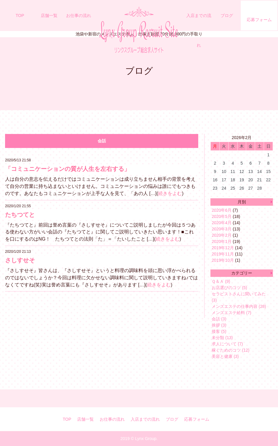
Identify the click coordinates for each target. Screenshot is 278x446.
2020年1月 (222, 241)
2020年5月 (222, 216)
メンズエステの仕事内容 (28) (239, 306)
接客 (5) (219, 331)
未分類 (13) (222, 337)
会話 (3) (219, 318)
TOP (20, 15)
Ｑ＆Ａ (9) (221, 281)
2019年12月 (223, 247)
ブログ (227, 15)
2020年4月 (222, 222)
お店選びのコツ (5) (229, 287)
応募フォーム (259, 19)
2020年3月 (222, 229)
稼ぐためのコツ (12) (230, 350)
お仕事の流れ (78, 15)
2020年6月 (222, 210)
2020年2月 (222, 235)
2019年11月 (223, 254)
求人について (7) (227, 343)
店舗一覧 (49, 15)
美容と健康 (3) (225, 356)
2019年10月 (223, 260)
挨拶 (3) (219, 325)
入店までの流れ (198, 30)
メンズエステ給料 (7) (231, 312)
